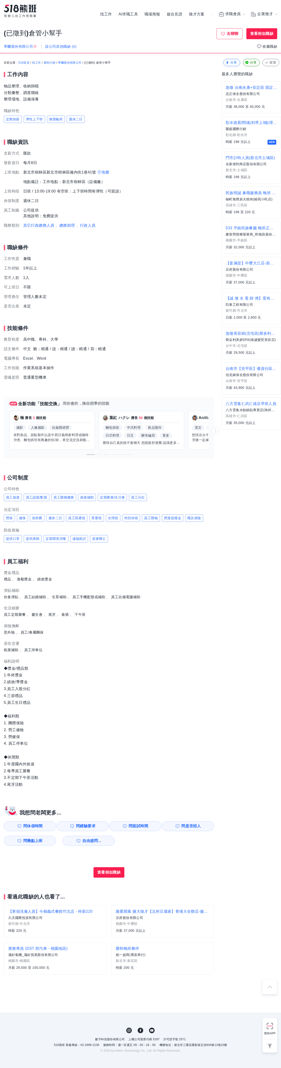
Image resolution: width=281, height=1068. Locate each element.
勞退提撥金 (172, 518)
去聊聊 (232, 34)
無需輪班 (56, 119)
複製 (270, 63)
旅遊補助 (87, 497)
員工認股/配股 (36, 497)
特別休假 (131, 518)
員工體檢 (151, 518)
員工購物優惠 (63, 497)
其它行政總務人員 (38, 225)
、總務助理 (65, 225)
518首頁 (24, 63)
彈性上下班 (34, 119)
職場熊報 (152, 14)
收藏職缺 (269, 46)
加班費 (37, 518)
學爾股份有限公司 (69, 63)
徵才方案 (197, 14)
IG (129, 1030)
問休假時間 (31, 826)
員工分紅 (138, 497)
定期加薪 (13, 119)
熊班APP (270, 1033)
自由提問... (85, 841)
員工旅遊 (13, 497)
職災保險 (194, 518)
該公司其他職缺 (60, 46)
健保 (22, 518)
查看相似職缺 (261, 34)
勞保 (9, 518)
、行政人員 (86, 225)
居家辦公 (99, 539)
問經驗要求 (85, 826)
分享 (231, 63)
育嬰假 (96, 518)
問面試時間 (139, 826)
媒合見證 (175, 14)
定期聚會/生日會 (112, 497)
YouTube (152, 1030)
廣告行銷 (50, 63)
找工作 (106, 14)
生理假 (113, 518)
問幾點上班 (31, 841)
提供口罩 (13, 539)
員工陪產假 (76, 518)
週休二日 (76, 119)
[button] (90, 454)
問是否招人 (193, 826)
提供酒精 (33, 539)
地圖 (105, 172)
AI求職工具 (128, 14)
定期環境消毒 (56, 539)
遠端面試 (79, 539)
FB (140, 1030)
